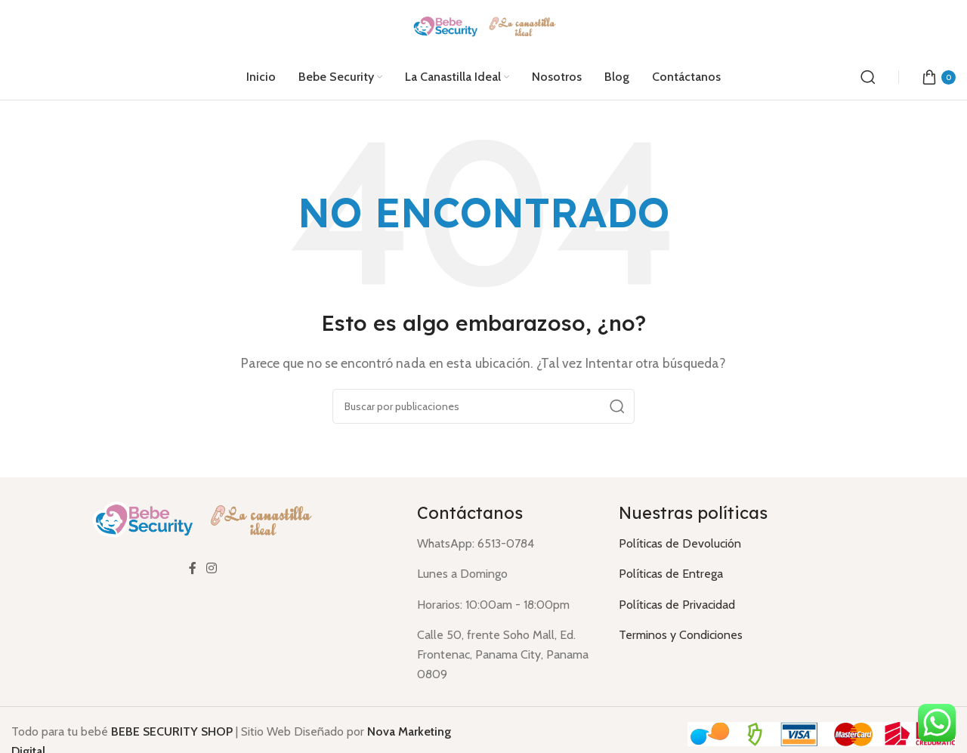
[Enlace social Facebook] (193, 569)
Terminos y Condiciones (681, 635)
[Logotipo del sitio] (484, 26)
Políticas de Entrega (671, 573)
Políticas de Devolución (680, 543)
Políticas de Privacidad (677, 604)
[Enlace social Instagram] (212, 569)
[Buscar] (868, 77)
